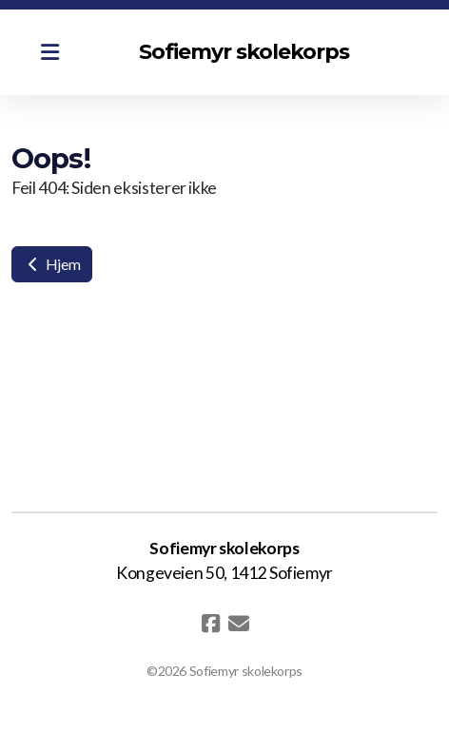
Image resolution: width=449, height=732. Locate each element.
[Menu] (49, 52)
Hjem (52, 264)
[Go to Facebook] (210, 623)
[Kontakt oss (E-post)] (238, 623)
